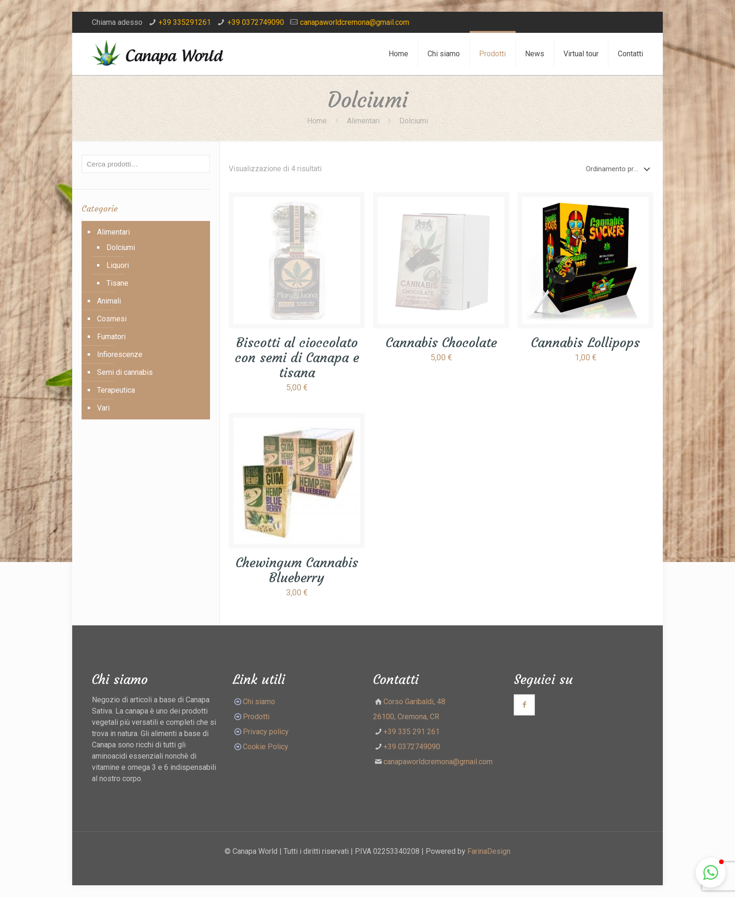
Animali (109, 300)
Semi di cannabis (125, 372)
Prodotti (251, 716)
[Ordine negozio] (620, 169)
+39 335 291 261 (411, 731)
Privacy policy (266, 731)
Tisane (117, 283)
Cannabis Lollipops (585, 342)
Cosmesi (112, 318)
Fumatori (111, 336)
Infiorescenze (119, 354)
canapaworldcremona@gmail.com (354, 22)
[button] (711, 873)
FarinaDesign (488, 851)
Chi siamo (259, 701)
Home (317, 120)
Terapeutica (116, 390)
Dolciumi (120, 247)
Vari (103, 407)
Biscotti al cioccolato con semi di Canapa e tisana (297, 357)
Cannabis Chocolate (441, 342)
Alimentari (363, 120)
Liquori (117, 265)
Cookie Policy (265, 746)
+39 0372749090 (255, 22)
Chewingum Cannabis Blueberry (297, 570)
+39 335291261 (184, 22)
